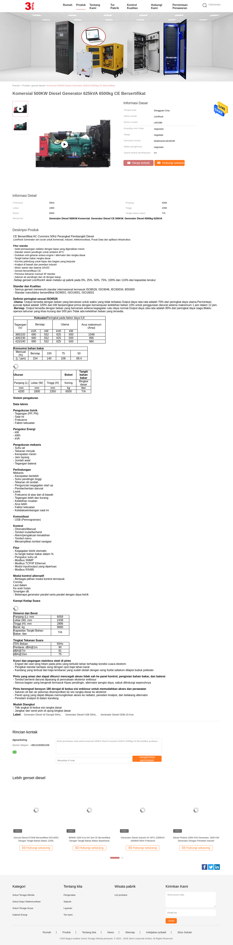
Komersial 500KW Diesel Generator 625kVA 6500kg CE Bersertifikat (81, 85)
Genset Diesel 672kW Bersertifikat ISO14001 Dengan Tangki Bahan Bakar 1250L (36, 839)
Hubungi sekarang (171, 163)
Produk (81, 4)
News (110, 932)
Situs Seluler (184, 932)
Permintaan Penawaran (180, 6)
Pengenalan (69, 895)
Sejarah (67, 901)
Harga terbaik (138, 163)
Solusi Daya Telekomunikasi (26, 901)
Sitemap (130, 932)
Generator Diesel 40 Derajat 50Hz (42, 714)
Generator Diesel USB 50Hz (80, 714)
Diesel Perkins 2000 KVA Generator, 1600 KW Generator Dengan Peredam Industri (196, 839)
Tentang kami (94, 6)
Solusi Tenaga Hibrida (23, 895)
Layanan (67, 908)
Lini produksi (121, 895)
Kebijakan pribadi (156, 932)
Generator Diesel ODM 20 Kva (117, 714)
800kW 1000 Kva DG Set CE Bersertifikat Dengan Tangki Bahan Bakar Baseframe (89, 839)
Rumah (67, 4)
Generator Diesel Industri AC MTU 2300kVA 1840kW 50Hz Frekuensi (143, 839)
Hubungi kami (156, 6)
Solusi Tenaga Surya (22, 908)
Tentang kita (89, 932)
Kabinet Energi (19, 914)
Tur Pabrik (114, 6)
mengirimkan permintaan (147, 759)
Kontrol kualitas (132, 6)
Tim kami (67, 914)
